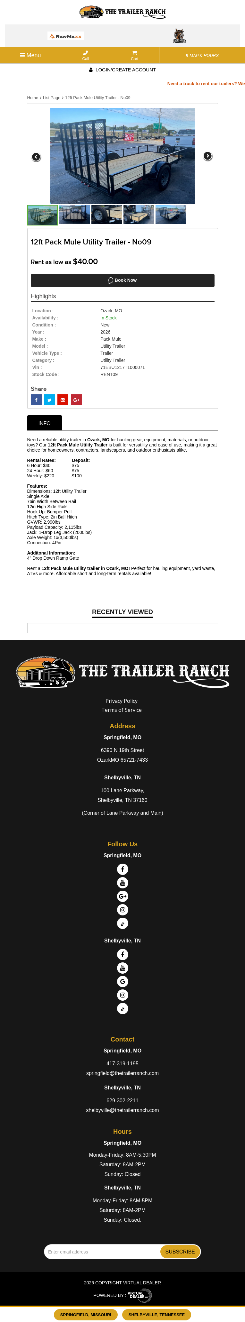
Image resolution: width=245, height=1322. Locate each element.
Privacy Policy (122, 700)
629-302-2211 (122, 1100)
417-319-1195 (122, 1063)
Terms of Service (121, 709)
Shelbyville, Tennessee (157, 1314)
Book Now (122, 280)
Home (32, 97)
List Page (51, 97)
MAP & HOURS (202, 55)
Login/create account (122, 69)
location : (43, 310)
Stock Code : (46, 374)
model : (40, 346)
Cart (134, 55)
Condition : (44, 324)
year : (38, 332)
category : (43, 360)
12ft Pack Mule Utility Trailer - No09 (98, 97)
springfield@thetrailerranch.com (122, 1073)
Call (85, 55)
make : (39, 339)
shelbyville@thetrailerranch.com (122, 1110)
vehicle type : (47, 353)
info (44, 423)
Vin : (37, 367)
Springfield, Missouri (85, 1314)
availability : (45, 317)
